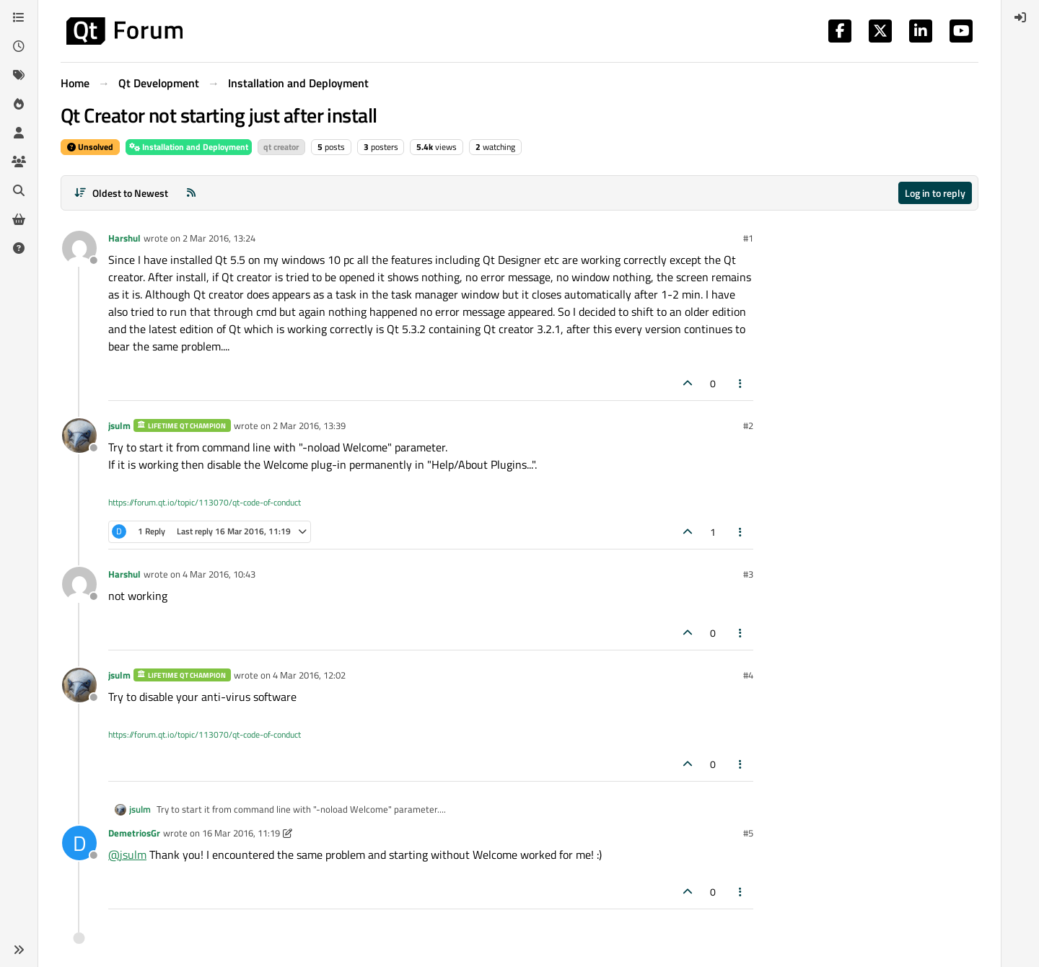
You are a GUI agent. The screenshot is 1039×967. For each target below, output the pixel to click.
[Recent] (19, 46)
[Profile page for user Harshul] (79, 248)
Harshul (124, 238)
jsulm (119, 425)
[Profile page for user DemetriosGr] (79, 843)
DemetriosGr (134, 833)
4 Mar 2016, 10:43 (219, 574)
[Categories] (19, 17)
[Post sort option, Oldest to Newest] (121, 193)
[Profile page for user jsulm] (79, 435)
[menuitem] (1020, 17)
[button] (19, 949)
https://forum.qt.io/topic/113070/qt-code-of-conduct (204, 502)
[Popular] (19, 103)
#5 (748, 833)
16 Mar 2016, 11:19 (241, 833)
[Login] (1020, 17)
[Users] (19, 132)
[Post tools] (741, 383)
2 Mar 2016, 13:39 (309, 425)
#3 (748, 574)
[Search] (19, 190)
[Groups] (19, 161)
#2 (748, 425)
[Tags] (19, 75)
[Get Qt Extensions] (19, 219)
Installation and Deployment (188, 147)
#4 (748, 675)
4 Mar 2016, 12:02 (309, 675)
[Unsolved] (19, 248)
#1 (748, 238)
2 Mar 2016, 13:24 (219, 238)
